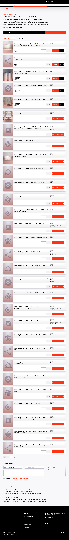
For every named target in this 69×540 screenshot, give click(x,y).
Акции (29, 1)
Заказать (55, 50)
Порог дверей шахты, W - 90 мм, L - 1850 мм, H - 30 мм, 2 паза (30, 390)
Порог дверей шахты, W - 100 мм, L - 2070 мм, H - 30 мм (30, 85)
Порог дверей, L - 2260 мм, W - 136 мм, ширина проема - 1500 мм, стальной (30, 58)
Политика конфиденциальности (10, 534)
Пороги (15, 14)
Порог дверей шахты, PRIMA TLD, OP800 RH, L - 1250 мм (30, 223)
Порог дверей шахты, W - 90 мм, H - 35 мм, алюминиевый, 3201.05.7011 (26, 307)
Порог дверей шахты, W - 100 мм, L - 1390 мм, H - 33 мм (30, 237)
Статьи (26, 521)
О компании (27, 524)
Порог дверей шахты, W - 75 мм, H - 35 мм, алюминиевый (31, 279)
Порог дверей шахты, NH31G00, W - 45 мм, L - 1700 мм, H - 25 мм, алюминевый (31, 210)
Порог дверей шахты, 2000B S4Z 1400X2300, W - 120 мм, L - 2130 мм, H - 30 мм (31, 155)
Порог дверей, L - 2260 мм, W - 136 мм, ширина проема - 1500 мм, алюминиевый (30, 72)
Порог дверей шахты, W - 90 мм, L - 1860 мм (27, 403)
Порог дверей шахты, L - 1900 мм (24, 196)
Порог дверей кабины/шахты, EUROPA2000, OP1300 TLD (30, 113)
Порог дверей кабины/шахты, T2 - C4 (25, 140)
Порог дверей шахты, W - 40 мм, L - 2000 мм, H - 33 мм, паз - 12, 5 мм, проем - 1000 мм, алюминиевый (30, 44)
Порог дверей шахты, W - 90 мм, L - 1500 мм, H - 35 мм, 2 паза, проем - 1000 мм (30, 376)
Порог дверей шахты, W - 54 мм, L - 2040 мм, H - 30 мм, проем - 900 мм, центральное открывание (30, 266)
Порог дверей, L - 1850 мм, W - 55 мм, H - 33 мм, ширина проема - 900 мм (30, 445)
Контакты (22, 1)
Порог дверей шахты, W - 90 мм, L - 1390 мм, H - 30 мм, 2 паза (30, 348)
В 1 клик (62, 50)
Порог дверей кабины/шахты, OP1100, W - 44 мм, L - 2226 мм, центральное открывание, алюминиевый (31, 127)
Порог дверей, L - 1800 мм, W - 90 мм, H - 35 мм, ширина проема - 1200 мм (30, 431)
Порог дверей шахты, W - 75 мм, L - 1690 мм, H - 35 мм (30, 293)
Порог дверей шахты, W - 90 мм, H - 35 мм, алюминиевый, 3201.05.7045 (26, 321)
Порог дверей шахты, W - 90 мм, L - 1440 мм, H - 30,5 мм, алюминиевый (30, 362)
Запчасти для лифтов (8, 14)
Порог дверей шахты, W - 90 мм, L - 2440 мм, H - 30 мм (30, 99)
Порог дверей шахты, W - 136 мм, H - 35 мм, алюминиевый (27, 252)
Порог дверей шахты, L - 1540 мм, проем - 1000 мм (29, 182)
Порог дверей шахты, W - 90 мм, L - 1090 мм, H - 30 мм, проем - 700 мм (30, 335)
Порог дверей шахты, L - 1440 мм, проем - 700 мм (28, 168)
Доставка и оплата (29, 516)
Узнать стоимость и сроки (58, 118)
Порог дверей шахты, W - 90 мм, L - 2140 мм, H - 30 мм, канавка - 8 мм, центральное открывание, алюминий (30, 418)
